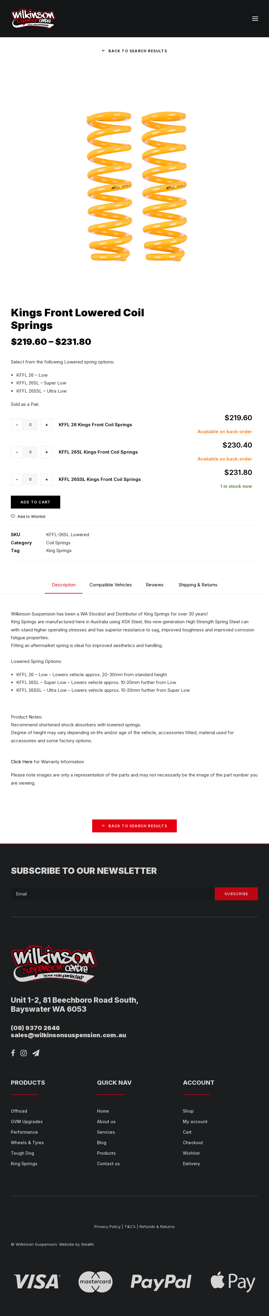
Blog (101, 1142)
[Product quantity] (30, 425)
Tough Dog (22, 1153)
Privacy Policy (107, 1226)
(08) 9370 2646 (35, 1028)
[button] (255, 18)
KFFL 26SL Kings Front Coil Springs (98, 452)
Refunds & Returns (157, 1226)
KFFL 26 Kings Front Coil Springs (95, 424)
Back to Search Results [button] (134, 51)
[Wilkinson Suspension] (33, 18)
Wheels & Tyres (27, 1142)
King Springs (59, 550)
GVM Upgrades (27, 1121)
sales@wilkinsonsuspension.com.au (68, 1035)
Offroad (19, 1111)
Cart (187, 1132)
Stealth (87, 1244)
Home (103, 1111)
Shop (188, 1111)
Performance (24, 1132)
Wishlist (191, 1153)
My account (195, 1121)
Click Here (22, 761)
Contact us (108, 1163)
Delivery (191, 1163)
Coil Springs (58, 543)
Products (106, 1153)
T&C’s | (131, 1226)
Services (106, 1132)
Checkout (193, 1142)
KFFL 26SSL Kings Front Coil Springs (100, 479)
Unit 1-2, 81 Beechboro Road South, (75, 999)
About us (106, 1121)
